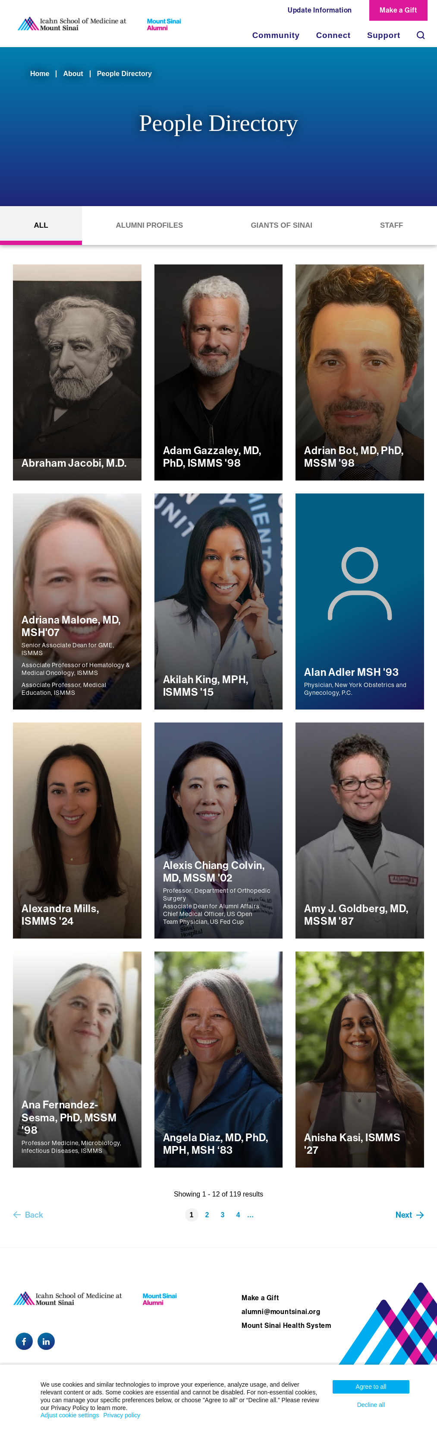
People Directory (124, 73)
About (73, 73)
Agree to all (371, 1386)
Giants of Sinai (281, 225)
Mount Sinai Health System (286, 1325)
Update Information (320, 10)
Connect (333, 35)
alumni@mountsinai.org (281, 1312)
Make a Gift (398, 10)
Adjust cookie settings (70, 1415)
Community (276, 35)
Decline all (371, 1404)
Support (383, 35)
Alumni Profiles (149, 225)
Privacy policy (121, 1415)
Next (404, 1215)
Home (39, 73)
